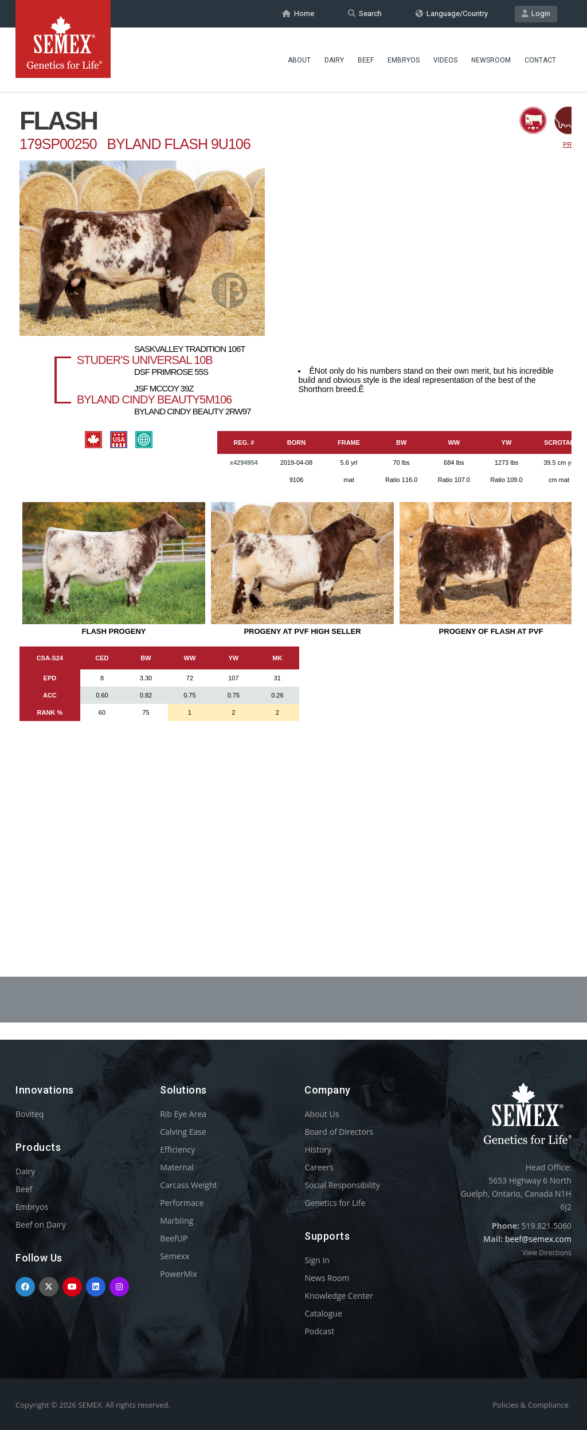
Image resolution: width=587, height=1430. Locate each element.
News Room (326, 1277)
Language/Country (452, 13)
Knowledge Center (338, 1295)
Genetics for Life (334, 1202)
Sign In (317, 1260)
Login (536, 13)
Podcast (319, 1331)
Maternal (177, 1167)
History (317, 1149)
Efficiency (177, 1149)
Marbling (176, 1220)
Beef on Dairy (40, 1224)
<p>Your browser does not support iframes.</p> (293, 503)
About (299, 60)
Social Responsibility (341, 1185)
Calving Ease (183, 1131)
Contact (540, 60)
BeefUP (173, 1238)
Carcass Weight (188, 1185)
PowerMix (178, 1273)
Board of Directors (338, 1131)
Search (365, 13)
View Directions (547, 1252)
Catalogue (323, 1313)
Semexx (174, 1256)
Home (298, 13)
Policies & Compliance (530, 1405)
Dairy (334, 60)
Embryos (404, 60)
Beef (366, 60)
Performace (182, 1202)
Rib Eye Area (183, 1113)
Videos (445, 60)
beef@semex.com (538, 1238)
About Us (321, 1113)
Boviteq (29, 1113)
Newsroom (491, 60)
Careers (318, 1167)
